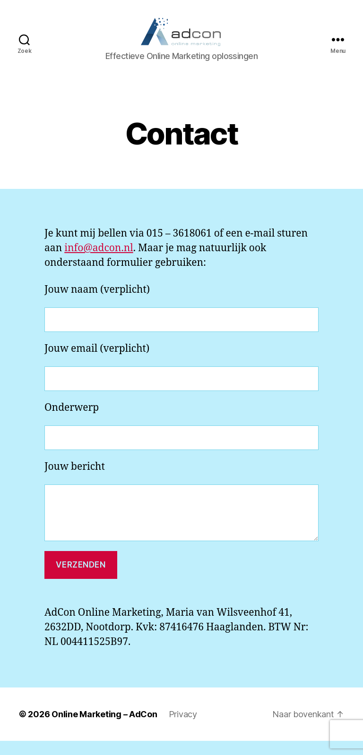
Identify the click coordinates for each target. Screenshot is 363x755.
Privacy (183, 728)
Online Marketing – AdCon (104, 728)
